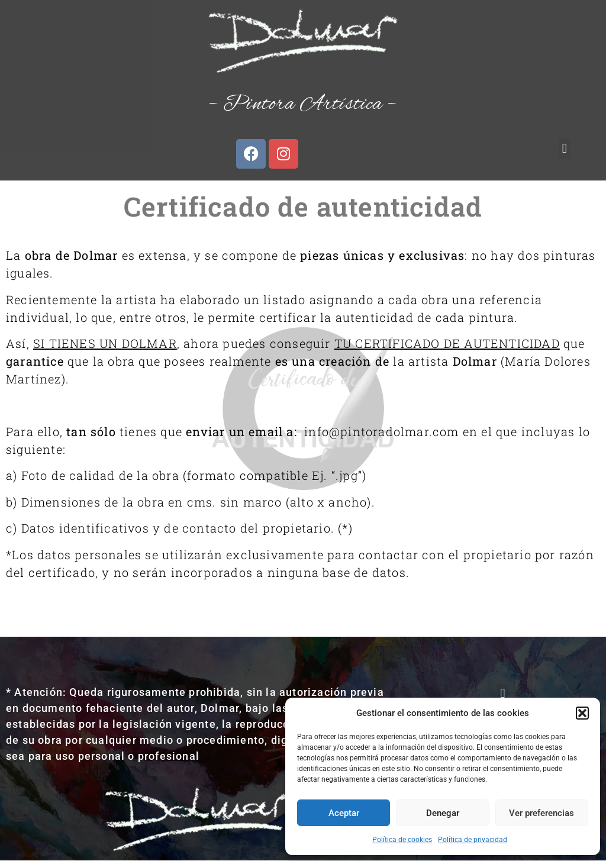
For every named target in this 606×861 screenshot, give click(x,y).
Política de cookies (402, 840)
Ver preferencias (541, 813)
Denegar (442, 813)
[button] (582, 713)
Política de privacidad (472, 840)
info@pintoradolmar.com (381, 431)
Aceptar (343, 813)
